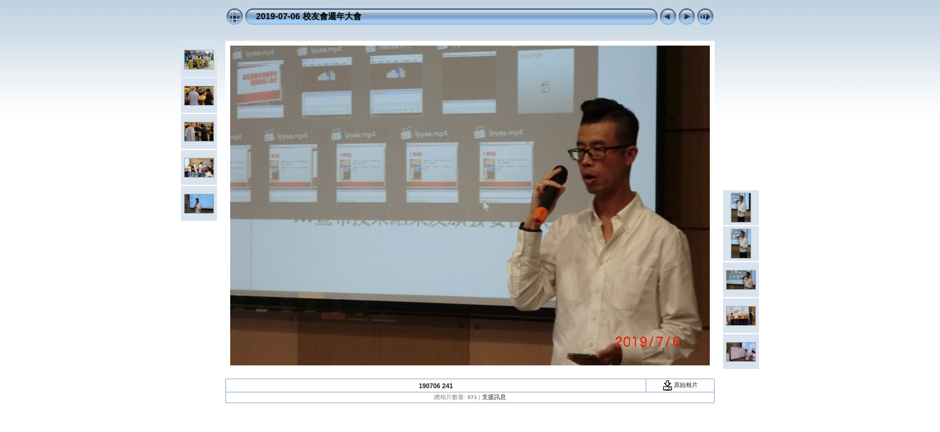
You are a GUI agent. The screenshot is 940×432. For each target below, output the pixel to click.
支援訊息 (494, 397)
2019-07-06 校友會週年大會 (308, 16)
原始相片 (680, 385)
